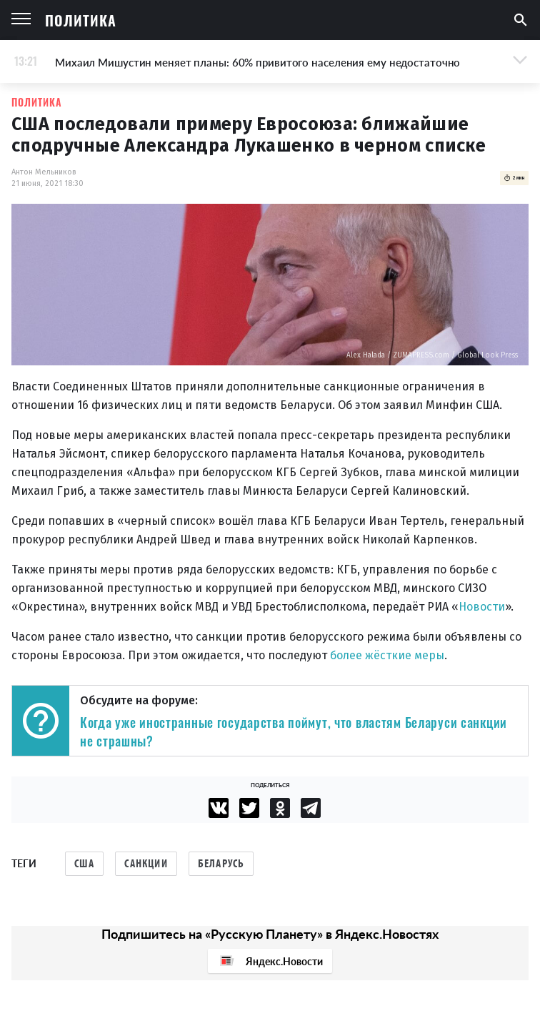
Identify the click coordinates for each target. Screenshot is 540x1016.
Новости (482, 606)
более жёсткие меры (387, 655)
